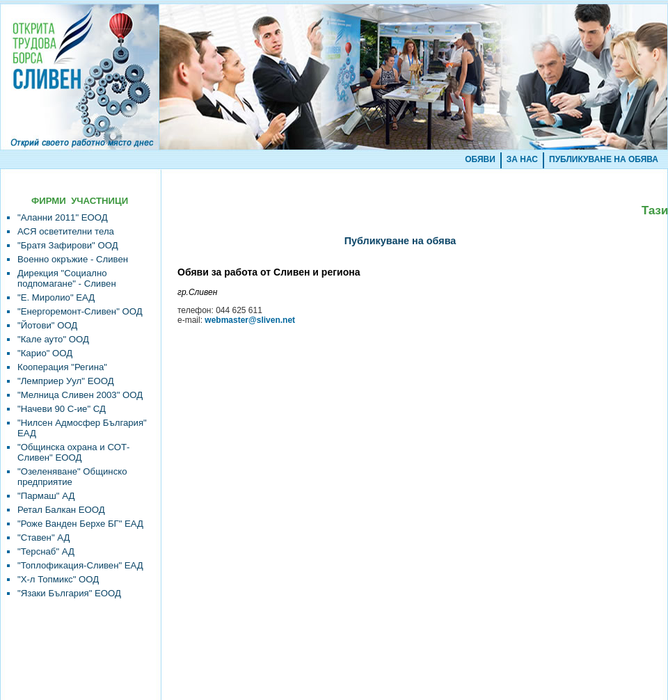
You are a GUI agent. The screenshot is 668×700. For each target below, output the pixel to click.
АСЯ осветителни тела (65, 231)
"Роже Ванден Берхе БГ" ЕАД (80, 523)
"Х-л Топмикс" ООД (58, 579)
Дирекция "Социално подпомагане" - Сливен (66, 278)
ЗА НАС (522, 159)
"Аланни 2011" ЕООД (62, 217)
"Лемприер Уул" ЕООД (65, 381)
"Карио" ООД (44, 353)
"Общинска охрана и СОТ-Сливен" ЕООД (73, 452)
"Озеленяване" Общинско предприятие (72, 476)
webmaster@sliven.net (250, 320)
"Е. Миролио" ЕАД (56, 297)
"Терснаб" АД (45, 551)
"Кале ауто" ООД (53, 339)
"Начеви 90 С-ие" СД (61, 409)
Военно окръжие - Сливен (72, 259)
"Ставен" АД (43, 537)
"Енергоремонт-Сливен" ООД (80, 311)
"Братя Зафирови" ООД (67, 245)
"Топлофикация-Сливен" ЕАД (80, 565)
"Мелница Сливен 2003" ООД (80, 395)
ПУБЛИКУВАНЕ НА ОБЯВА (603, 159)
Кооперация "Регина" (62, 367)
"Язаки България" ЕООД (69, 593)
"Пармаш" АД (45, 496)
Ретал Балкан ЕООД (61, 509)
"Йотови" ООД (47, 325)
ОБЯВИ (480, 159)
